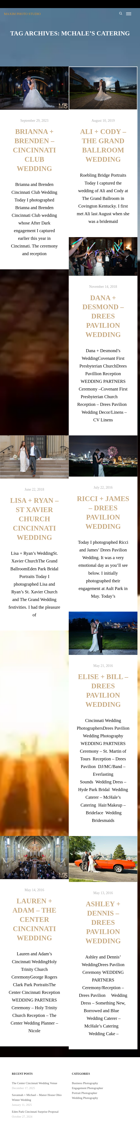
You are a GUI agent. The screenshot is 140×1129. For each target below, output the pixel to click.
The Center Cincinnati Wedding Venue (34, 1083)
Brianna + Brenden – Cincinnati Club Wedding (34, 150)
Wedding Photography (85, 1097)
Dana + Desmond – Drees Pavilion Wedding (103, 316)
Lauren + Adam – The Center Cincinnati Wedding (34, 919)
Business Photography (85, 1083)
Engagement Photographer (87, 1088)
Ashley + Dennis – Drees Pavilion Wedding (103, 922)
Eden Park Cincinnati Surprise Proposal (35, 1111)
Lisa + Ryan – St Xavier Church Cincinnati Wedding (34, 519)
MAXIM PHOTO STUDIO (22, 14)
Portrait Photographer (84, 1093)
